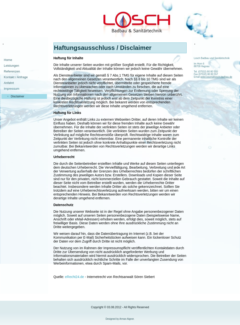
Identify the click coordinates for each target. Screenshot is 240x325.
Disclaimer (17, 96)
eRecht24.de (74, 277)
